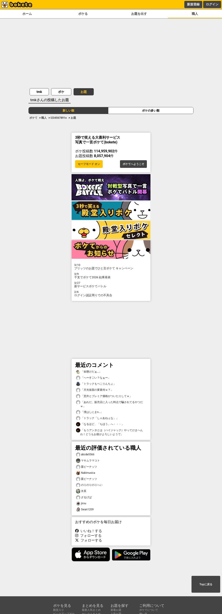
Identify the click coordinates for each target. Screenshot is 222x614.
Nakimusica (85, 473)
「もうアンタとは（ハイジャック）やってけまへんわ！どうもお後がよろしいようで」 (109, 432)
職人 (195, 14)
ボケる (83, 14)
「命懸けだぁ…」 (89, 372)
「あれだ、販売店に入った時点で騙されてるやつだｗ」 (109, 404)
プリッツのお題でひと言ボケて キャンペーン (111, 266)
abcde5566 (85, 454)
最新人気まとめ (91, 610)
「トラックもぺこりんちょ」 (96, 384)
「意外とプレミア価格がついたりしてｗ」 (104, 396)
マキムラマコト (88, 460)
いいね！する (88, 531)
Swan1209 (85, 509)
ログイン (212, 4)
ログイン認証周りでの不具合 (111, 293)
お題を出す (139, 14)
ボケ (61, 92)
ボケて (33, 117)
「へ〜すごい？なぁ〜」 (93, 378)
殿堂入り (58, 610)
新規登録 (193, 4)
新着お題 (116, 610)
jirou (81, 503)
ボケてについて (148, 610)
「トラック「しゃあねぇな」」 (97, 418)
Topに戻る (205, 584)
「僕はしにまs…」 (89, 412)
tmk (39, 92)
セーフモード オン (89, 164)
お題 (84, 92)
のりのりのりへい (89, 485)
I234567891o (58, 117)
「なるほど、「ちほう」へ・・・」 (100, 424)
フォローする (88, 535)
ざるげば (84, 497)
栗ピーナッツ (86, 467)
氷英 (81, 491)
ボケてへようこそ (133, 164)
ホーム (27, 14)
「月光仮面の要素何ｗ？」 (94, 390)
